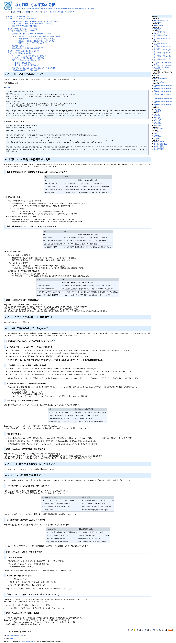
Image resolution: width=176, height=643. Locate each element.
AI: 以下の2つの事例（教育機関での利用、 (23, 19)
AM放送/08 (157, 119)
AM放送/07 (157, 116)
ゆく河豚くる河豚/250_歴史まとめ (162, 47)
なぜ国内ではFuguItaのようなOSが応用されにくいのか (31, 34)
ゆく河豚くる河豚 (160, 32)
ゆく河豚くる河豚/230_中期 (162, 53)
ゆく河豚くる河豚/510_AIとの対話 (163, 44)
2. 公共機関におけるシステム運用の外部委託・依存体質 (35, 39)
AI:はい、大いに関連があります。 (20, 53)
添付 (31, 12)
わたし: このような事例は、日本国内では (22, 29)
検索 (54, 12)
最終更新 (60, 12)
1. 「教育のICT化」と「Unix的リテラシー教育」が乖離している (37, 36)
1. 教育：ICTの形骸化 (23, 63)
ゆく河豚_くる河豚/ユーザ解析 (162, 63)
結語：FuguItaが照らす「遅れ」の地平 (25, 70)
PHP (155, 133)
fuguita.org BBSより (12, 87)
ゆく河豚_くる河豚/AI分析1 (36, 5)
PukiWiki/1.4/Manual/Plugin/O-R (163, 98)
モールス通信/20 (159, 143)
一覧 (50, 12)
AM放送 (156, 114)
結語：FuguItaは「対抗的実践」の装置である (28, 48)
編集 (13, 12)
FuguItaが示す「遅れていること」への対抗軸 (28, 58)
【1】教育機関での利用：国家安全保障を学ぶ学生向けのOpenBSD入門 (37, 21)
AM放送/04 (157, 122)
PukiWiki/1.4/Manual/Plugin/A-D (163, 86)
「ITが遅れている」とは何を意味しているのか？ (29, 56)
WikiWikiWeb (158, 137)
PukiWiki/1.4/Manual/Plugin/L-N (163, 95)
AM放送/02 (157, 125)
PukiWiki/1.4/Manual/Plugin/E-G (163, 89)
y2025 (156, 33)
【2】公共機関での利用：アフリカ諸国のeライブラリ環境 (32, 24)
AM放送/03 (157, 109)
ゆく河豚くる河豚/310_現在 (162, 39)
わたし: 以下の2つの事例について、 (20, 17)
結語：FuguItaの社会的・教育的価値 (24, 26)
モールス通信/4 (159, 148)
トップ (6, 12)
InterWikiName (158, 132)
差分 (22, 12)
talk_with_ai (158, 29)
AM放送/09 (157, 120)
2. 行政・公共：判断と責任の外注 (27, 65)
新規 (45, 12)
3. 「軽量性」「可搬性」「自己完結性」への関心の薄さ (35, 41)
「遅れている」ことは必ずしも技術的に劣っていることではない (34, 68)
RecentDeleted (159, 25)
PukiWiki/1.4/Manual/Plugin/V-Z (163, 105)
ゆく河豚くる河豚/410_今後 (162, 36)
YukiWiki (156, 138)
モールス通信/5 (159, 146)
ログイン (74, 12)
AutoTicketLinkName (160, 78)
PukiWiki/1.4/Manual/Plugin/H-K (163, 92)
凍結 (18, 12)
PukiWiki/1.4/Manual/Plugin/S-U (163, 102)
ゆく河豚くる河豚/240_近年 (162, 50)
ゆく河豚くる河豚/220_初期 (162, 56)
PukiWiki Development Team (25, 641)
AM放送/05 (157, 111)
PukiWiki (157, 135)
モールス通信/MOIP (160, 145)
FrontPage (157, 22)
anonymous (12, 638)
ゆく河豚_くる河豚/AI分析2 (163, 65)
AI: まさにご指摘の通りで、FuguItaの (21, 31)
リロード (38, 12)
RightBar (157, 75)
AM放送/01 (157, 124)
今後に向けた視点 (18, 46)
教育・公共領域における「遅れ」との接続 (26, 60)
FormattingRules (159, 82)
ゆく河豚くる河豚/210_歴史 (162, 60)
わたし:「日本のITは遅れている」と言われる (24, 51)
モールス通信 (158, 129)
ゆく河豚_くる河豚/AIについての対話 (162, 68)
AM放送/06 (157, 117)
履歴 (27, 12)
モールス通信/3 (159, 150)
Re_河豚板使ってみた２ (162, 20)
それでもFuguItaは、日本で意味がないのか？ (31, 43)
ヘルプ (67, 12)
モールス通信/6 (159, 141)
